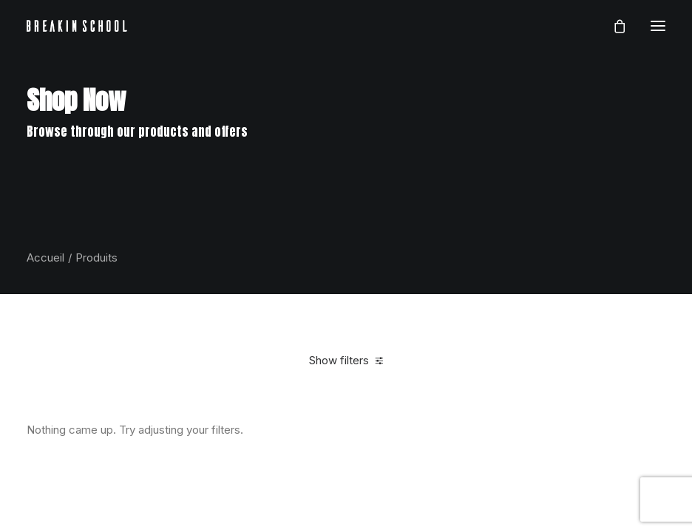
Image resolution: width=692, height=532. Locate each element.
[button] (658, 26)
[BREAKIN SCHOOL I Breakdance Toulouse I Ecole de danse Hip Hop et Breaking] (77, 26)
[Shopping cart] (613, 26)
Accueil (45, 257)
